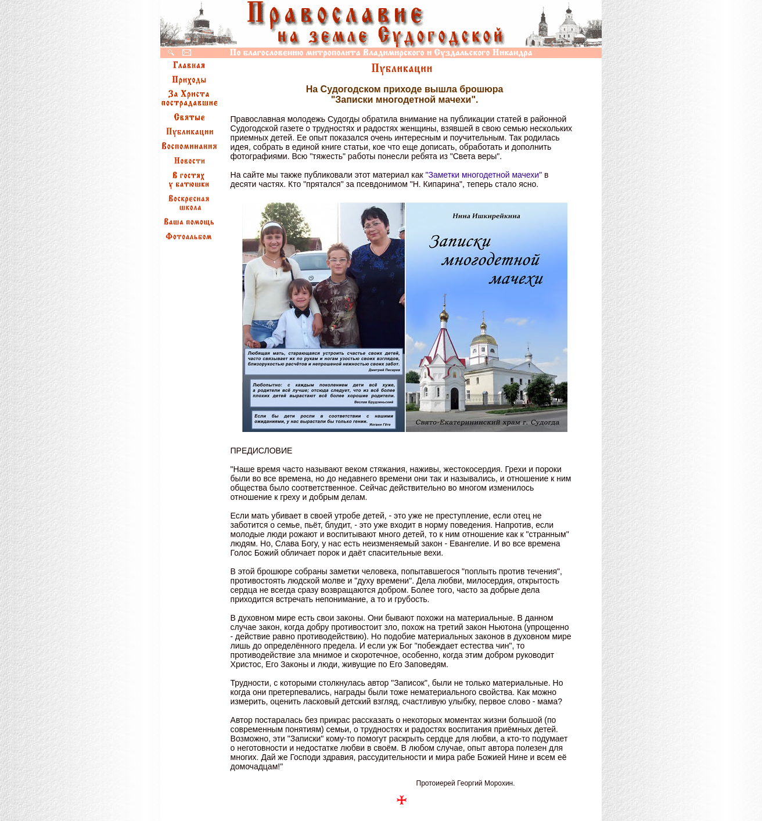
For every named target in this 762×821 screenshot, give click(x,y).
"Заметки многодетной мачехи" (484, 174)
